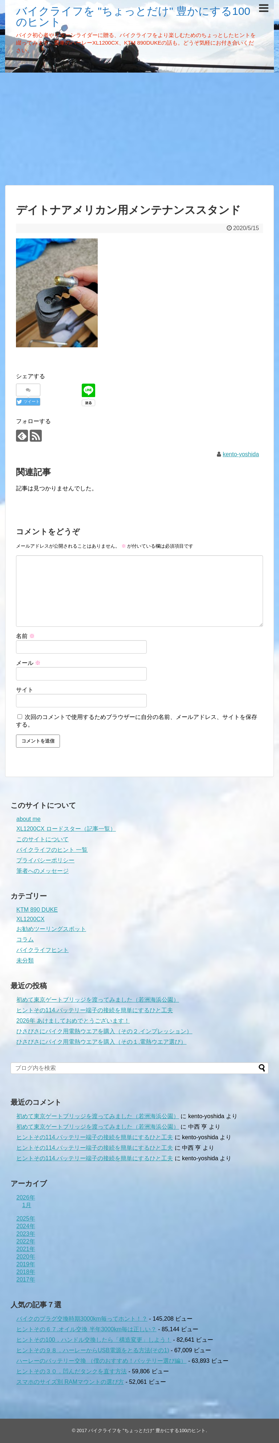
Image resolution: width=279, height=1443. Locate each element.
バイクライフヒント (42, 950)
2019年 (25, 1264)
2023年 (25, 1234)
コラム (25, 939)
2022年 (25, 1241)
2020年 (25, 1257)
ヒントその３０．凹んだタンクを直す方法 (71, 1371)
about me (28, 819)
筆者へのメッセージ (42, 871)
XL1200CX (30, 919)
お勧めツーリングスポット (51, 929)
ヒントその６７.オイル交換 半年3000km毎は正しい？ (86, 1329)
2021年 (25, 1249)
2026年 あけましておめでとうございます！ (73, 1021)
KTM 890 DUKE (37, 910)
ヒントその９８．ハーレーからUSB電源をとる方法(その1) (92, 1350)
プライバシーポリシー (45, 860)
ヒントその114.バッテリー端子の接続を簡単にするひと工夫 (94, 1010)
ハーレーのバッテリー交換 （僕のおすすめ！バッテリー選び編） (101, 1361)
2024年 (25, 1226)
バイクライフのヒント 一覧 (52, 850)
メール (28, 663)
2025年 (25, 1218)
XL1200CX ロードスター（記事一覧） (66, 829)
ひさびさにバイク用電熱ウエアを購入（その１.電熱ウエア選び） (101, 1042)
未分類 (25, 960)
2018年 (25, 1272)
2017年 (25, 1279)
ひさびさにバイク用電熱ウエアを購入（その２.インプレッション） (104, 1031)
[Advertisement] (139, 129)
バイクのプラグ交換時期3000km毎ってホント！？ (81, 1319)
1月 (26, 1205)
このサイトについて (42, 839)
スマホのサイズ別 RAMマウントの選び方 (70, 1382)
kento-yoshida (241, 454)
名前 (25, 636)
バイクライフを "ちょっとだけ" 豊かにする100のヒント (133, 16)
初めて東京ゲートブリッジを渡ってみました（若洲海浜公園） (97, 1000)
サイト (24, 690)
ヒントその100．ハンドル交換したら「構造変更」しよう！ (93, 1340)
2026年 (25, 1197)
